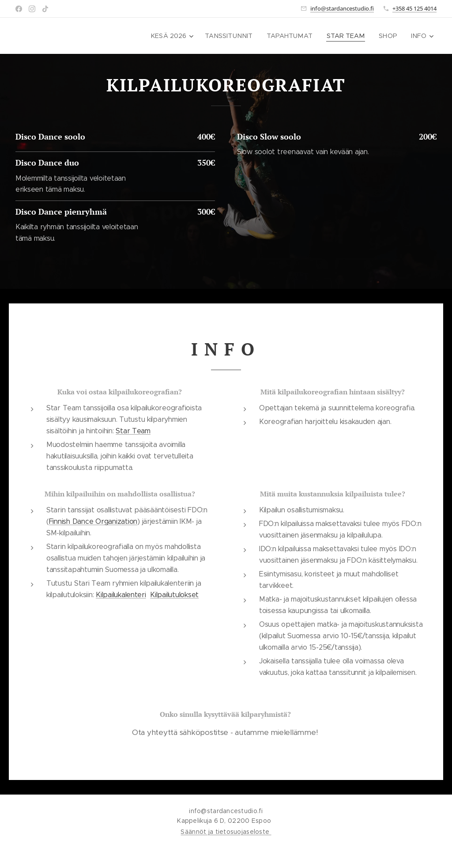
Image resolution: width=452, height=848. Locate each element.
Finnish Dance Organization (93, 521)
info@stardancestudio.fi (342, 8)
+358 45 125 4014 (414, 8)
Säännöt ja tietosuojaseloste (226, 832)
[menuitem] (174, 36)
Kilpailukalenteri (121, 595)
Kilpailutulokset (174, 595)
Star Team (133, 431)
